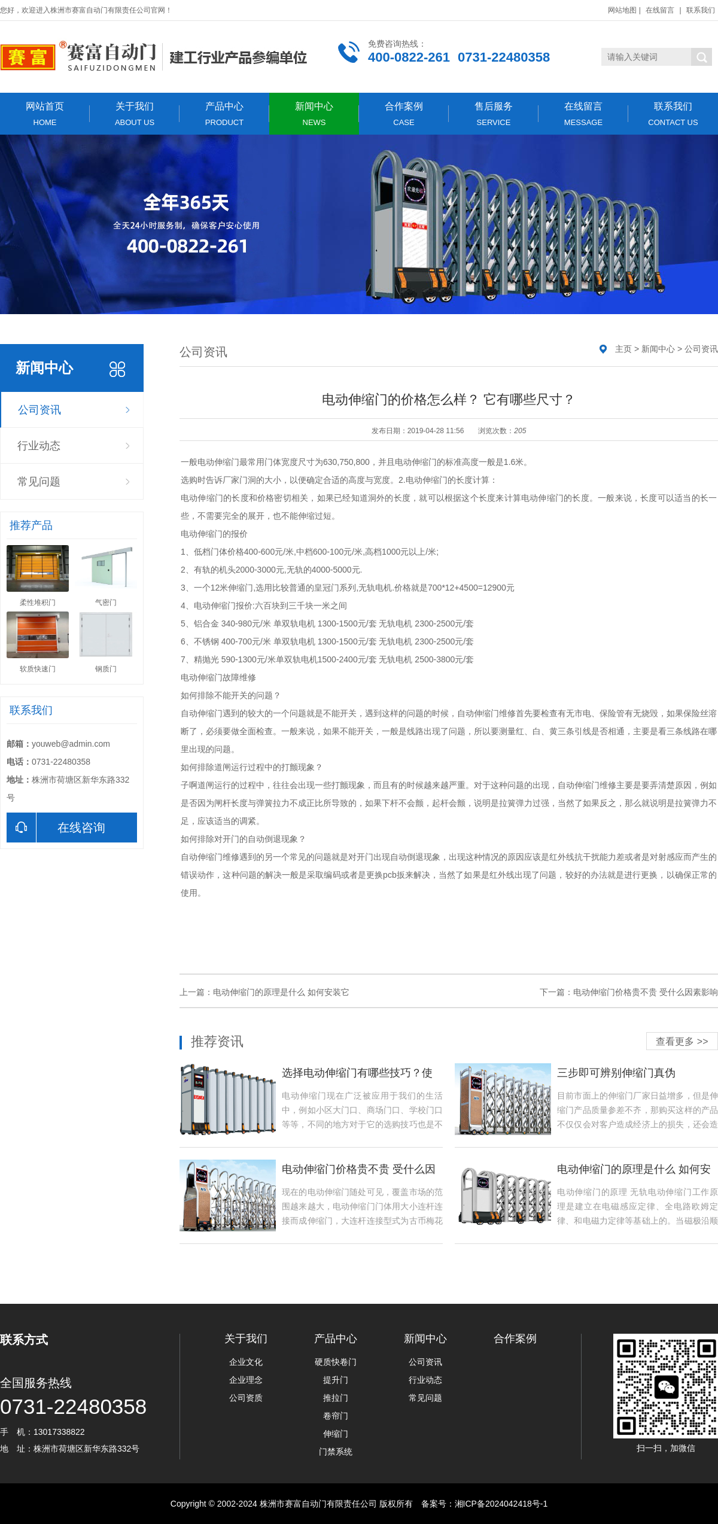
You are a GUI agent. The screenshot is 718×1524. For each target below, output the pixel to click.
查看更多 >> (682, 1041)
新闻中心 (314, 114)
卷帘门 (335, 1416)
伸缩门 (335, 1433)
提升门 (335, 1380)
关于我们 (135, 114)
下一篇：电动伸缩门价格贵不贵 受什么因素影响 (629, 992)
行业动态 (38, 446)
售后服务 (493, 114)
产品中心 (224, 114)
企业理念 (246, 1380)
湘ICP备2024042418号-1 (501, 1503)
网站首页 (45, 114)
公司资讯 (39, 410)
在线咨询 (56, 827)
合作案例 (404, 114)
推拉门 (335, 1398)
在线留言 (660, 10)
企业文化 (246, 1362)
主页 (623, 349)
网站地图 (622, 10)
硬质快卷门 (336, 1362)
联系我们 (700, 10)
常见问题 (38, 482)
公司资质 (246, 1398)
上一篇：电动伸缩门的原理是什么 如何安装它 (264, 992)
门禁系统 (335, 1451)
